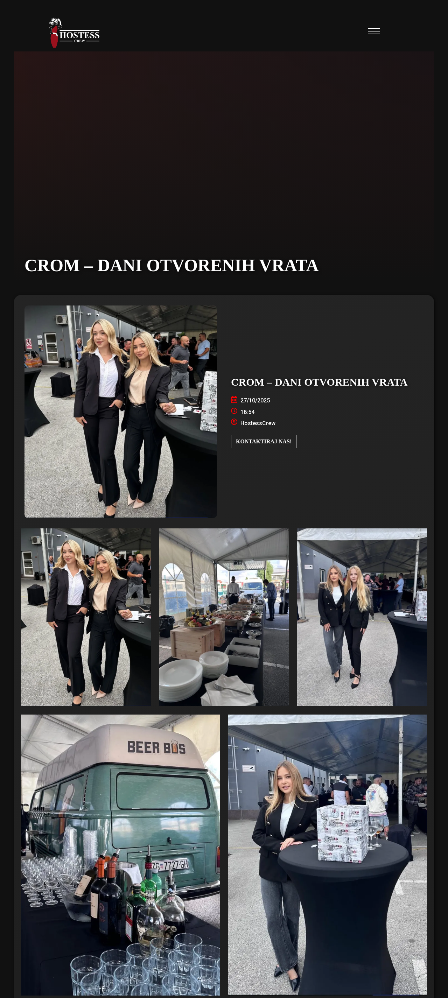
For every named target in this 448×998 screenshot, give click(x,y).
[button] (374, 33)
